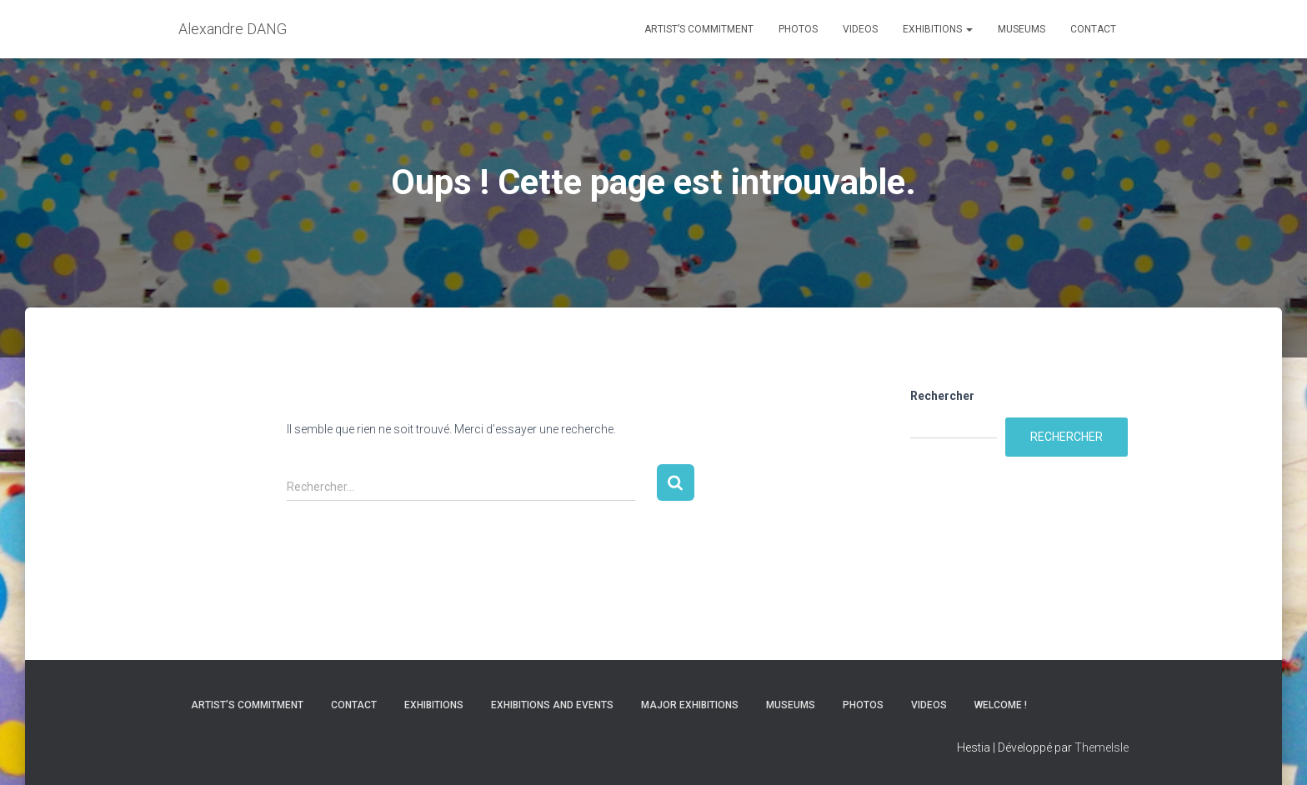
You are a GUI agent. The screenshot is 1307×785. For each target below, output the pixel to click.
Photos (798, 29)
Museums (1021, 29)
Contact (1093, 29)
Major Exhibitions (690, 705)
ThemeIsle (1101, 747)
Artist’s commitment (699, 29)
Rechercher (942, 395)
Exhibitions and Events (552, 705)
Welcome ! (1000, 705)
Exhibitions (938, 29)
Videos (860, 29)
